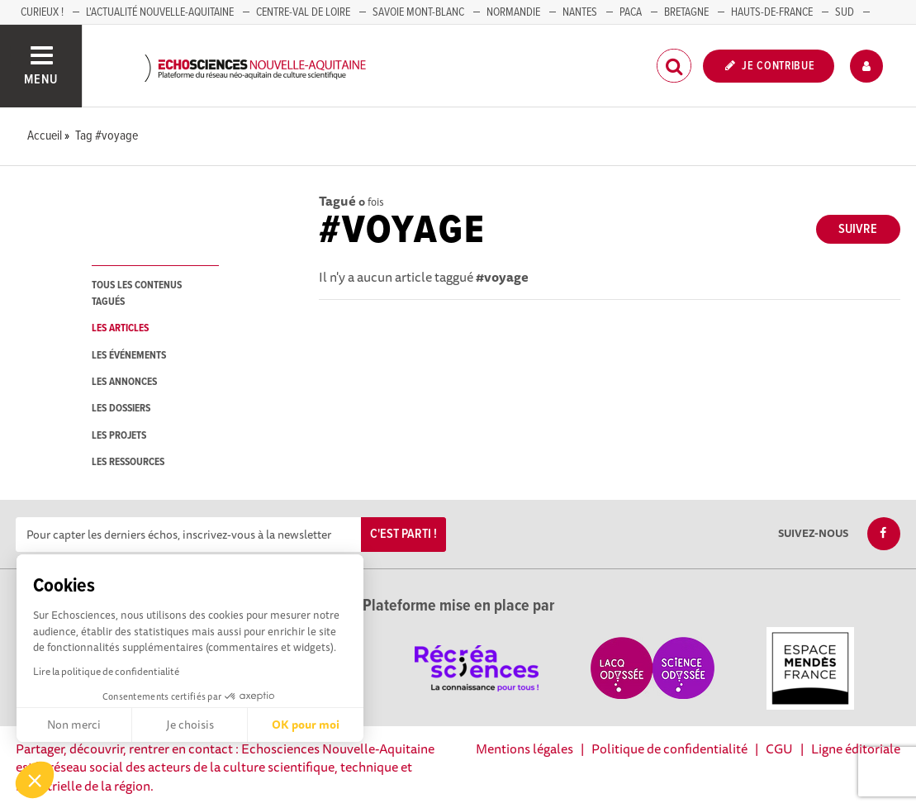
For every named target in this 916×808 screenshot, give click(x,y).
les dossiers (121, 409)
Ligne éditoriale (855, 748)
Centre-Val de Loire (303, 12)
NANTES (579, 12)
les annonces (124, 382)
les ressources (128, 462)
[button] (35, 780)
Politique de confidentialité (669, 748)
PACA (630, 12)
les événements (129, 356)
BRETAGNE (686, 12)
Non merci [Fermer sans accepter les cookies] (74, 724)
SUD (844, 12)
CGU (779, 748)
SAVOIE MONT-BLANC (418, 12)
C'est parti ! (403, 534)
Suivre (857, 229)
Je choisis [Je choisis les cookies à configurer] (190, 724)
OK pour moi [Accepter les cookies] (305, 724)
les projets (119, 436)
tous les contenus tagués (137, 293)
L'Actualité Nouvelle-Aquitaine (160, 12)
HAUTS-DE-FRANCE (772, 12)
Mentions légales (524, 748)
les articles (120, 328)
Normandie (513, 12)
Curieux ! (42, 12)
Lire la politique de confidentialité (106, 671)
